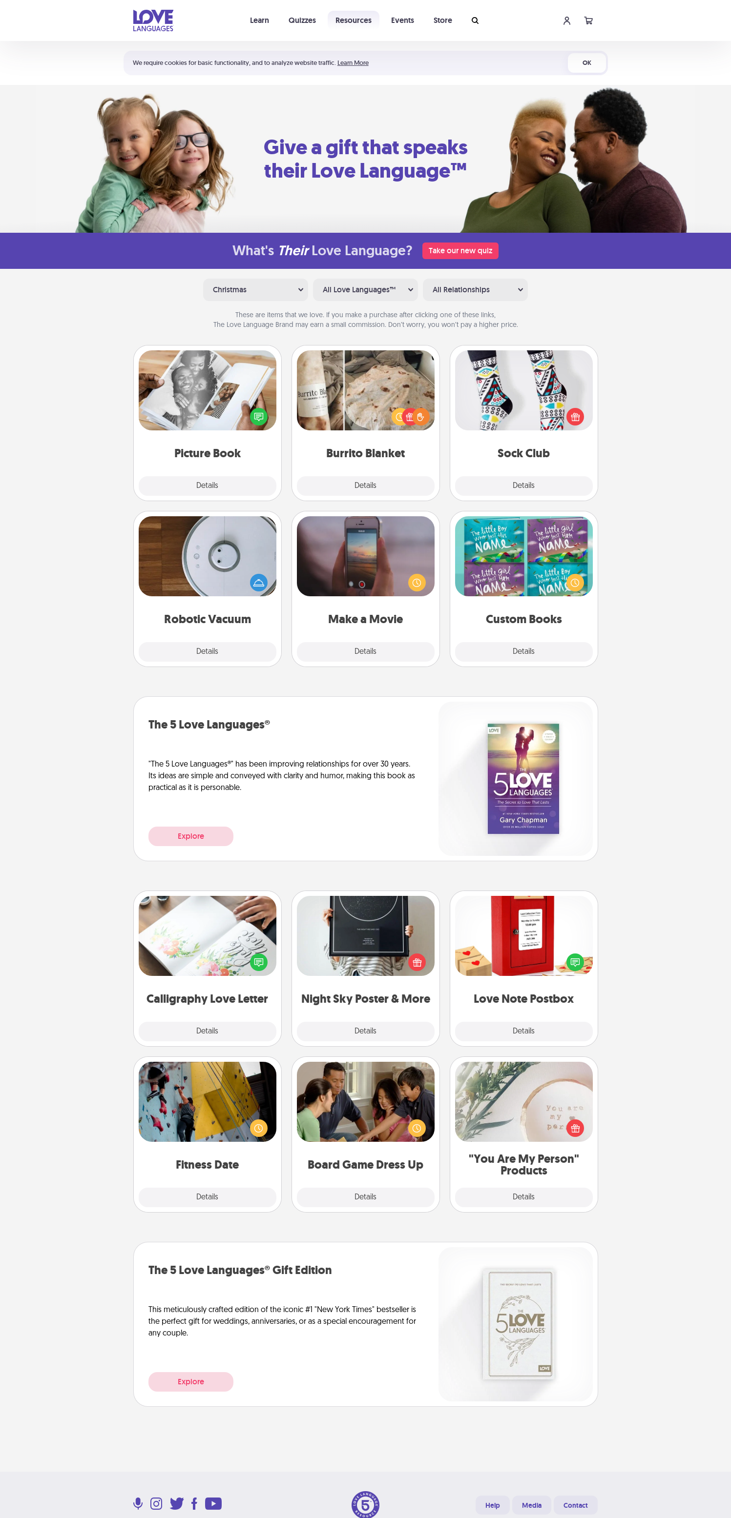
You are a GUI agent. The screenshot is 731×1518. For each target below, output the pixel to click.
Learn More (353, 63)
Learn (259, 20)
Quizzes (302, 20)
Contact (576, 1505)
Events (402, 20)
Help (492, 1505)
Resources (353, 20)
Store (443, 20)
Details (207, 486)
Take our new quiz (460, 250)
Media (532, 1505)
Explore (191, 836)
